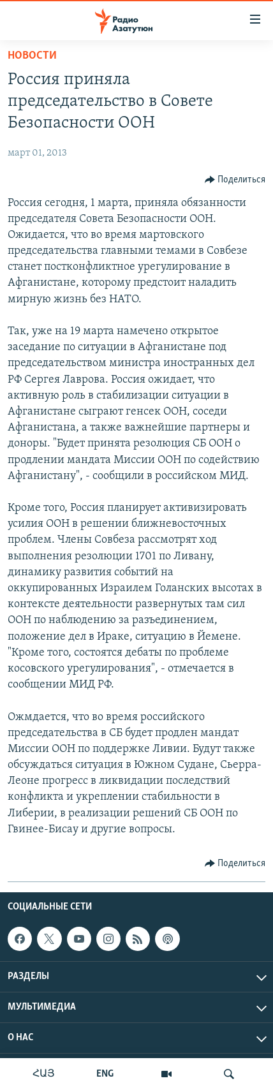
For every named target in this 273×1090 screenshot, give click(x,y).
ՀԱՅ (44, 1074)
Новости (32, 56)
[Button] (235, 180)
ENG (105, 1074)
